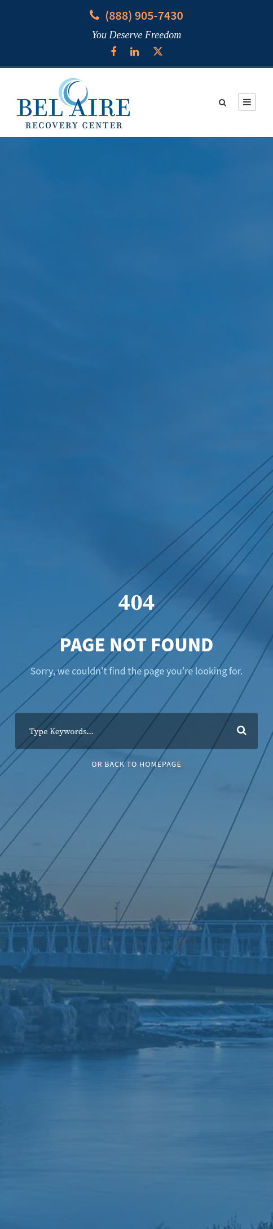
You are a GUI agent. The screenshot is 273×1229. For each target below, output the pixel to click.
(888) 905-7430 (144, 16)
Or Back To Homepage (136, 764)
